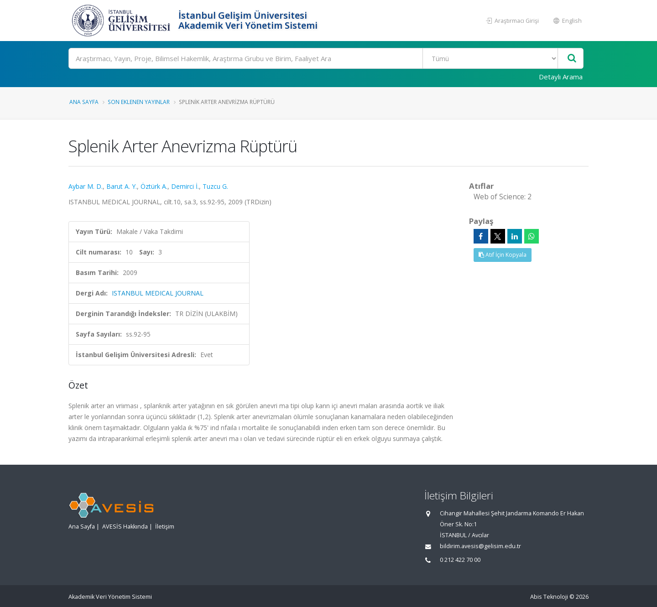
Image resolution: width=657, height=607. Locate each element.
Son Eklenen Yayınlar (139, 101)
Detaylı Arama (561, 76)
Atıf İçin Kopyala (503, 255)
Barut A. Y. (121, 186)
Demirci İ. (185, 186)
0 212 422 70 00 (460, 560)
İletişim (164, 526)
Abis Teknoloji (549, 597)
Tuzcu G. (215, 186)
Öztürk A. (154, 186)
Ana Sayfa (84, 101)
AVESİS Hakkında (125, 526)
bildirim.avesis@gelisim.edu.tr (480, 546)
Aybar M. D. (85, 186)
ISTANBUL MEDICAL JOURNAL (157, 293)
